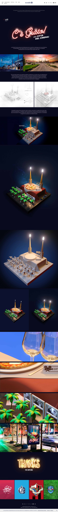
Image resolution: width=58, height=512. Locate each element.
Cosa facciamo (7, 2)
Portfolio (12, 2)
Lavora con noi (33, 506)
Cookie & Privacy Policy (26, 506)
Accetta (48, 510)
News (19, 2)
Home (2, 2)
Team (16, 2)
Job (2, 3)
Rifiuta (51, 510)
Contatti (5, 3)
